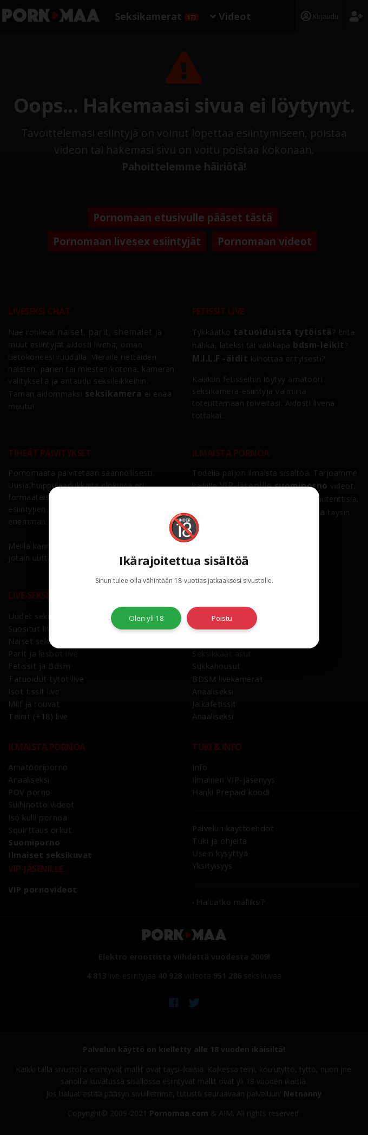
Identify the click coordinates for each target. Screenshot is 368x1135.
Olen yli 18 (146, 618)
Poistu (222, 618)
